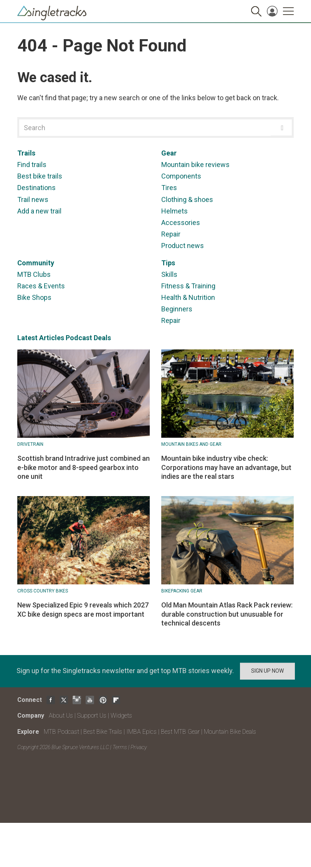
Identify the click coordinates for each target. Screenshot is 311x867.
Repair (170, 234)
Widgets (121, 715)
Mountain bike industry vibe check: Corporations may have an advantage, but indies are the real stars (226, 467)
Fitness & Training (188, 286)
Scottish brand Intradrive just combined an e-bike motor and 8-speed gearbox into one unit (83, 467)
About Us (61, 715)
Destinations (36, 188)
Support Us (91, 715)
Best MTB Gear (180, 731)
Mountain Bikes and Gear (191, 444)
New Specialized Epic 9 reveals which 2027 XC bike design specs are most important (83, 609)
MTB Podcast (61, 731)
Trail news (32, 199)
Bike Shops (34, 297)
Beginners (176, 309)
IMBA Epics (141, 731)
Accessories (180, 222)
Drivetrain (30, 444)
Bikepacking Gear (181, 591)
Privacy (139, 747)
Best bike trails (39, 176)
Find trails (31, 164)
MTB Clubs (34, 274)
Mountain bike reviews (195, 164)
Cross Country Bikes (42, 591)
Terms (119, 747)
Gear (169, 153)
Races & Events (41, 286)
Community (35, 263)
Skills (169, 274)
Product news (182, 246)
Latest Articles (40, 338)
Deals (102, 338)
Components (181, 176)
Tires (169, 188)
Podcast (79, 338)
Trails (26, 153)
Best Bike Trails (102, 731)
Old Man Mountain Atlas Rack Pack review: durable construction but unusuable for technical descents (227, 614)
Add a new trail (39, 211)
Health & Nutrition (188, 297)
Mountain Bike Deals (230, 731)
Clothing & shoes (187, 199)
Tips (168, 263)
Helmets (174, 211)
